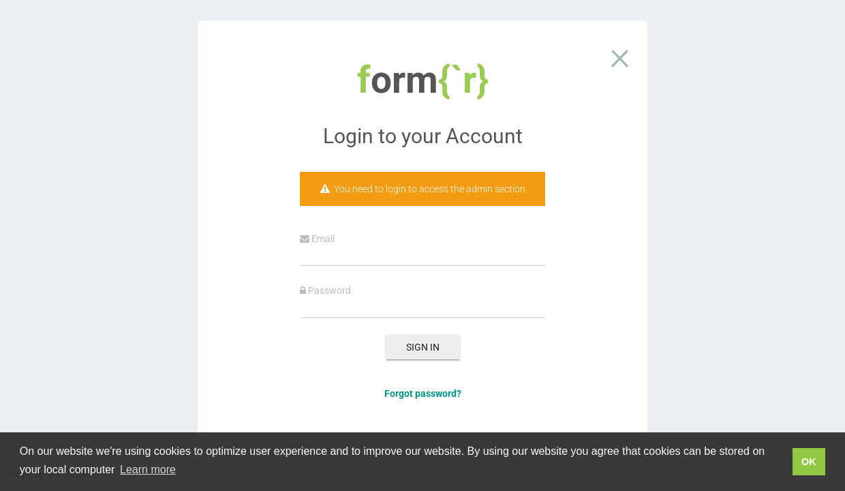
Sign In (423, 347)
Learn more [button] (148, 469)
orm (423, 80)
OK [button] (808, 461)
